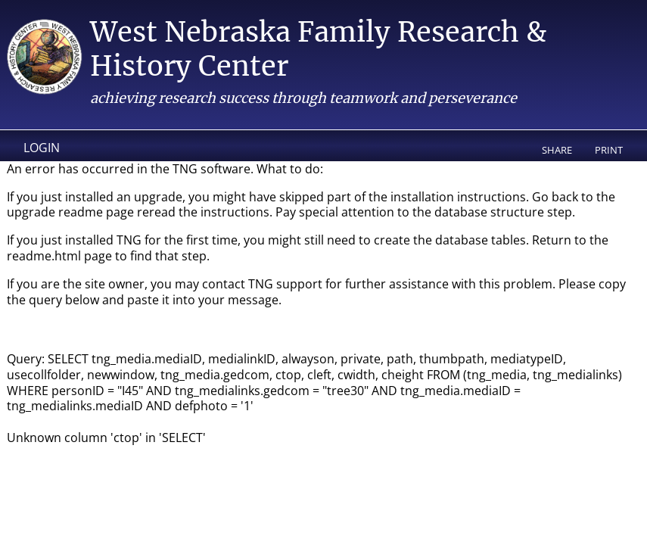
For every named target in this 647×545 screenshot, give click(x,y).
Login (41, 147)
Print (609, 150)
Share (557, 150)
